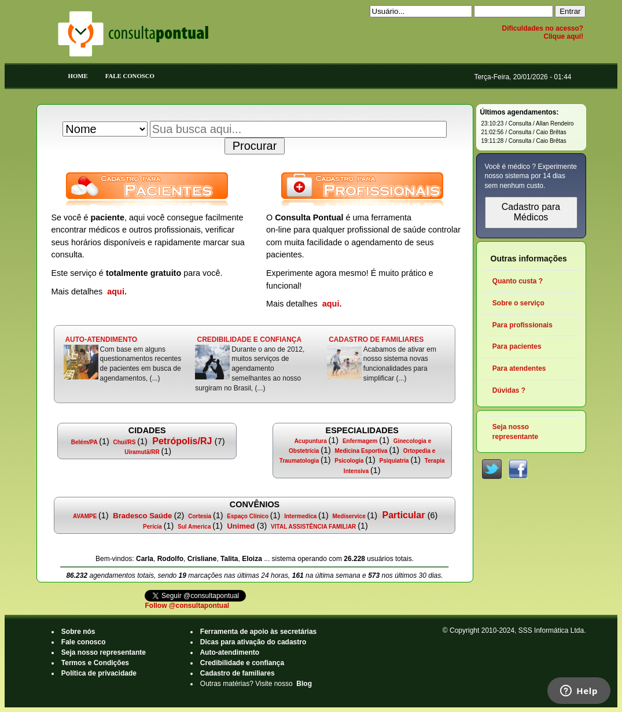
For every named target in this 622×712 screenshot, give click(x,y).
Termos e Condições (95, 663)
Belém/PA (84, 442)
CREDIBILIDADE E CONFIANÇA (249, 339)
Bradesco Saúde (142, 515)
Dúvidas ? (509, 390)
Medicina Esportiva (361, 451)
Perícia (152, 526)
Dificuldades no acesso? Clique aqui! (542, 32)
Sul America (194, 526)
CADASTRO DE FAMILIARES (376, 339)
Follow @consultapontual (187, 606)
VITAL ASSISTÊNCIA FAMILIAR (313, 526)
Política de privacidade (99, 673)
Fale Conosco (129, 75)
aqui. (117, 291)
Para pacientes (517, 346)
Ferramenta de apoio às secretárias (258, 632)
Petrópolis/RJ (182, 441)
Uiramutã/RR (142, 452)
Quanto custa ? (518, 281)
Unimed (241, 526)
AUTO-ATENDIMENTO (101, 339)
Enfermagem (360, 441)
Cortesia (199, 516)
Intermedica (300, 516)
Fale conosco (84, 642)
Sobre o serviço (519, 303)
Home (78, 75)
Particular (404, 515)
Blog (304, 684)
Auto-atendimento (230, 652)
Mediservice (349, 516)
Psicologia (349, 461)
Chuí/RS (124, 442)
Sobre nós (78, 632)
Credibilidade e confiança (242, 663)
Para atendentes (519, 368)
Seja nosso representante (104, 652)
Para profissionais (523, 325)
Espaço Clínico (248, 516)
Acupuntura (310, 441)
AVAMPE (85, 516)
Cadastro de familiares (237, 673)
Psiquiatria (394, 461)
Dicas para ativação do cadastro (253, 642)
